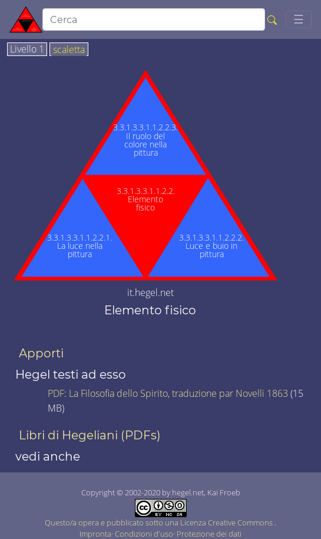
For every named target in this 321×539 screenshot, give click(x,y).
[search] (153, 19)
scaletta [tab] (69, 50)
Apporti (41, 353)
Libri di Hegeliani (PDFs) (90, 435)
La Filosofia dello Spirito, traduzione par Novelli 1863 (178, 393)
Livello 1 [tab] (27, 49)
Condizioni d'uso (144, 533)
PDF (56, 393)
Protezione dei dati (209, 533)
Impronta (95, 533)
